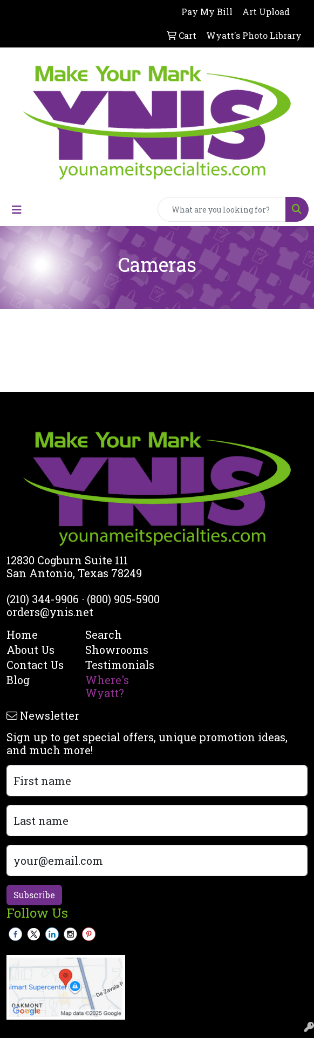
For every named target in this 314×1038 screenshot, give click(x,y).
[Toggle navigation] (16, 209)
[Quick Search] (222, 209)
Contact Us (35, 665)
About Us (30, 650)
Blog (18, 680)
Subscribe (34, 894)
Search (103, 634)
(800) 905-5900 (123, 599)
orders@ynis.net (49, 612)
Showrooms (116, 650)
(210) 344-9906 (42, 599)
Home (22, 634)
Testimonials (118, 665)
